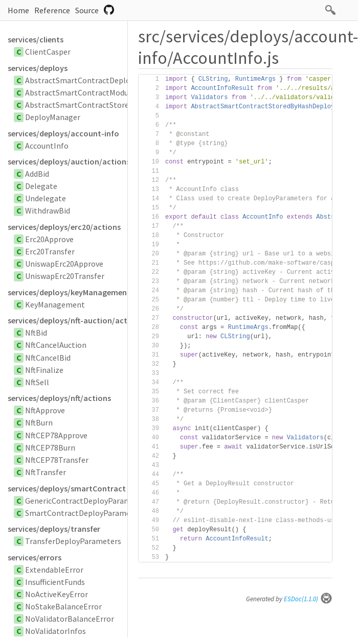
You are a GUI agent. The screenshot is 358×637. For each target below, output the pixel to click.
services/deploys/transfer (54, 529)
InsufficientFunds (55, 582)
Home (18, 10)
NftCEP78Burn (50, 447)
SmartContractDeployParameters (85, 513)
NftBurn (39, 422)
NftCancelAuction (55, 345)
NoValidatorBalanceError (69, 619)
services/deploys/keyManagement (67, 292)
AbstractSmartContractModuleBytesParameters (110, 92)
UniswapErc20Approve (64, 263)
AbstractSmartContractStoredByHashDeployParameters (125, 105)
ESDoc (308, 599)
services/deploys (38, 68)
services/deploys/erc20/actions (64, 227)
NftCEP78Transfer (56, 460)
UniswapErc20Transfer (64, 276)
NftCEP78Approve (56, 435)
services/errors (34, 557)
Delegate (41, 186)
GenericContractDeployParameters (87, 501)
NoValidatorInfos (55, 631)
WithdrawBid (47, 210)
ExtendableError (54, 569)
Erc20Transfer (50, 251)
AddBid (37, 174)
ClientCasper (48, 51)
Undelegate (45, 198)
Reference (52, 10)
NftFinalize (44, 370)
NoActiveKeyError (56, 594)
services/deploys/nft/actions (59, 398)
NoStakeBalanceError (63, 606)
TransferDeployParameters (73, 541)
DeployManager (52, 117)
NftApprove (45, 410)
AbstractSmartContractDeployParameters (100, 80)
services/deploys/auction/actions (67, 161)
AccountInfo (47, 145)
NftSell (37, 382)
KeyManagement (55, 304)
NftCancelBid (48, 357)
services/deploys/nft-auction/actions (67, 320)
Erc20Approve (49, 239)
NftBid (36, 332)
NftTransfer (45, 472)
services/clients (35, 39)
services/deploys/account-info (63, 133)
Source (87, 10)
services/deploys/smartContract (67, 488)
